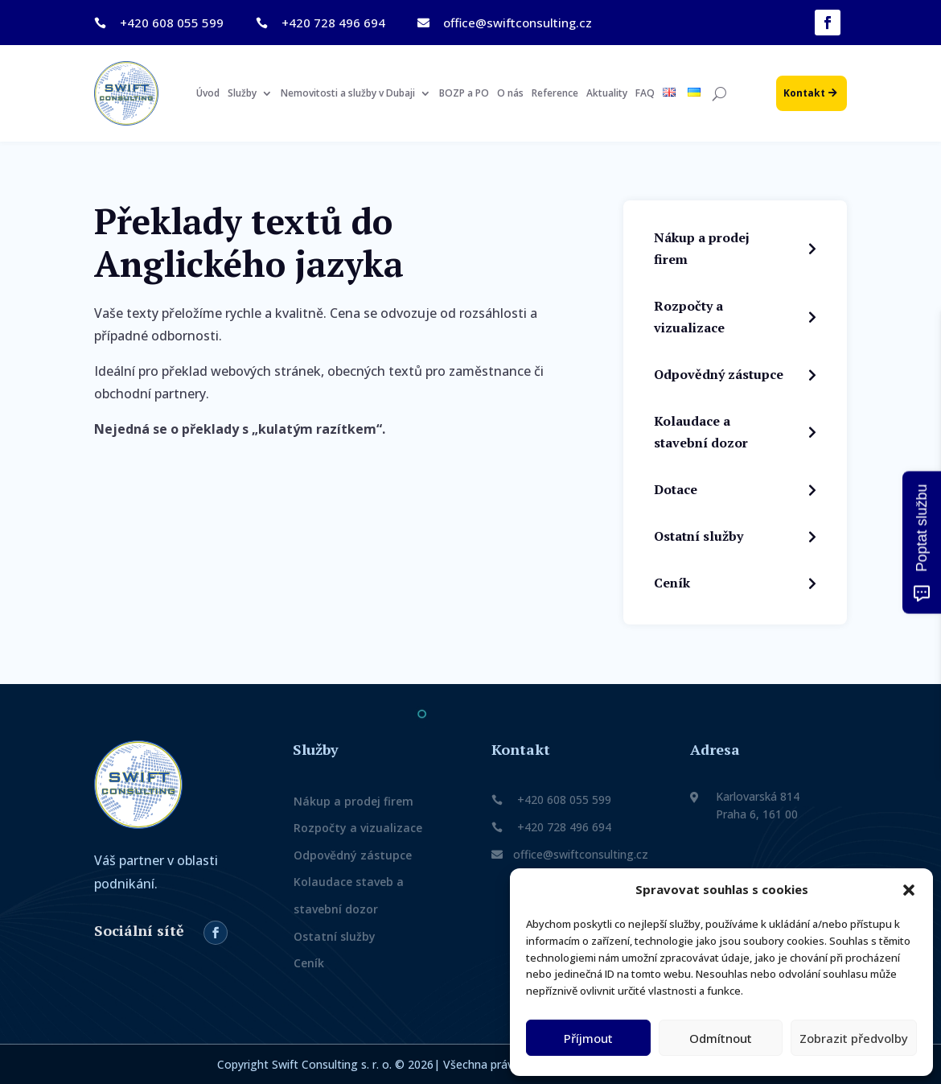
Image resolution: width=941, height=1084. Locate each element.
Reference (555, 94)
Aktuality (606, 94)
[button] (909, 890)
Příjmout (588, 1038)
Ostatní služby (335, 935)
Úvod (208, 94)
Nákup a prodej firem (353, 800)
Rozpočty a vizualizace (358, 827)
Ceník (309, 963)
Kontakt (804, 93)
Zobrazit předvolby (853, 1038)
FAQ (645, 94)
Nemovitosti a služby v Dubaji (348, 94)
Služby (242, 94)
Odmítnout (720, 1038)
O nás (510, 94)
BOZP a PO (464, 94)
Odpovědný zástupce (353, 855)
